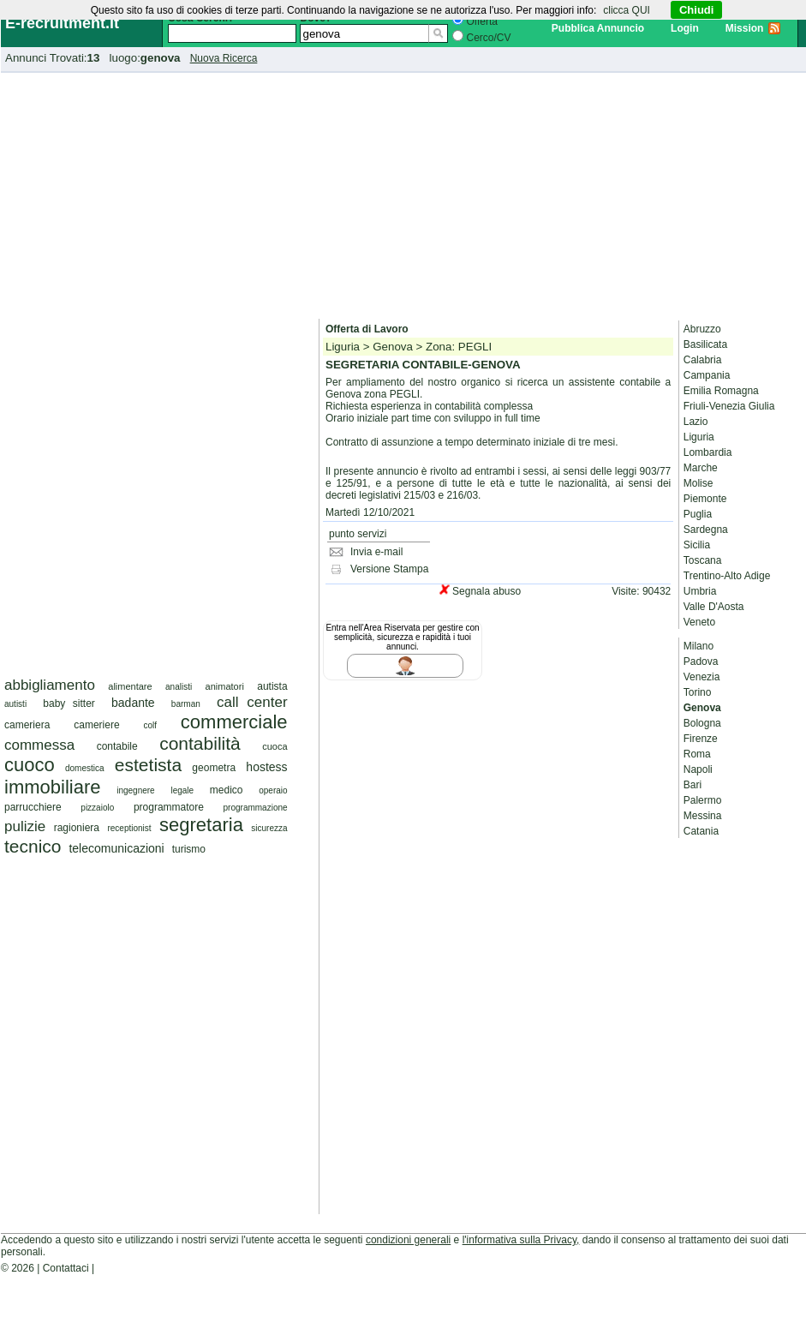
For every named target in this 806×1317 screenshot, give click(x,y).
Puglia (698, 514)
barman (185, 704)
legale (182, 790)
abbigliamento (49, 685)
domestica (84, 768)
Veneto (699, 622)
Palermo (703, 800)
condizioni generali (408, 1240)
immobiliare (52, 787)
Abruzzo (702, 329)
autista (272, 686)
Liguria (699, 437)
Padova (701, 661)
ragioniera (76, 828)
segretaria (201, 824)
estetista (148, 765)
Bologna (702, 723)
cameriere (96, 725)
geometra (214, 768)
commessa (39, 745)
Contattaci (66, 1268)
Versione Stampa (389, 569)
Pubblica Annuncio (598, 28)
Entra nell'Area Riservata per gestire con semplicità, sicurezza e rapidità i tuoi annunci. (402, 637)
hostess (266, 767)
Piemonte (705, 499)
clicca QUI (626, 10)
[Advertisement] (403, 193)
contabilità (200, 743)
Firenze (701, 739)
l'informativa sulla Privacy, (521, 1240)
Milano (698, 646)
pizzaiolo (97, 807)
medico (226, 790)
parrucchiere (33, 807)
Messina (703, 816)
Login (685, 28)
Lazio (696, 422)
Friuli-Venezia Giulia (729, 406)
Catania (701, 831)
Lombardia (708, 452)
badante (133, 702)
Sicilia (697, 545)
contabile (117, 746)
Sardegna (706, 530)
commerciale (234, 722)
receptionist (129, 828)
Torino (698, 692)
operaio (273, 790)
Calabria (703, 360)
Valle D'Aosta (714, 607)
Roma (697, 754)
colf (150, 725)
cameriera (27, 725)
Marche (701, 468)
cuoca (274, 746)
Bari (693, 785)
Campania (707, 375)
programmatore (169, 807)
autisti (15, 704)
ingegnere (135, 790)
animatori (225, 686)
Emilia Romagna (721, 391)
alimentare (130, 686)
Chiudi (696, 9)
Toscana (703, 560)
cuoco (29, 764)
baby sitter (69, 703)
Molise (698, 483)
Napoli (698, 769)
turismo (189, 849)
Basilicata (705, 344)
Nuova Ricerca (224, 58)
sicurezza (269, 828)
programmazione (256, 807)
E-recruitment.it (62, 23)
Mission (744, 28)
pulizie (24, 826)
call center (252, 702)
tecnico (33, 846)
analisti (178, 686)
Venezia (702, 677)
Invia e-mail (376, 552)
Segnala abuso (486, 591)
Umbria (700, 591)
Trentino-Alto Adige (727, 576)
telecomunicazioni (116, 848)
